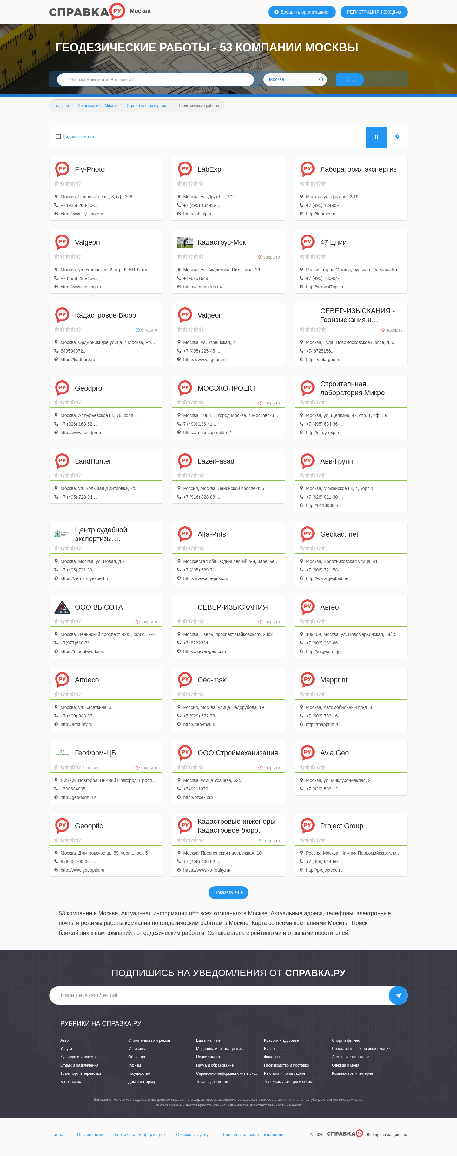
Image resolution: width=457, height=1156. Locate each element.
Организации (90, 1141)
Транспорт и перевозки (80, 1080)
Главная (57, 1141)
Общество (137, 1063)
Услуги (66, 1055)
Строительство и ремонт (150, 1047)
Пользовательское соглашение (253, 1141)
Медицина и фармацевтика (220, 1055)
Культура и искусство (79, 1063)
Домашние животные (350, 1063)
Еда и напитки (208, 1047)
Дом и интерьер (142, 1088)
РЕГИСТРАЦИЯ (363, 12)
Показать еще (228, 899)
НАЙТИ (357, 84)
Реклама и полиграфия (284, 1080)
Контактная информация (140, 1141)
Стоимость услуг (193, 1141)
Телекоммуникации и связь (288, 1088)
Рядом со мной (78, 143)
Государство (139, 1080)
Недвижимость (209, 1063)
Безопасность (72, 1088)
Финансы (272, 1063)
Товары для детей (212, 1088)
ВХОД (392, 12)
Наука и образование (215, 1072)
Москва (140, 11)
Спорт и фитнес (346, 1047)
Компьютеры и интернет (353, 1080)
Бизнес (270, 1055)
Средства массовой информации (361, 1055)
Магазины (137, 1055)
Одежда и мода (345, 1072)
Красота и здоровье (281, 1047)
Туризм (134, 1072)
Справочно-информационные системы (230, 1080)
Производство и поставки (286, 1072)
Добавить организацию (301, 12)
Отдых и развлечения (79, 1072)
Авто (64, 1047)
